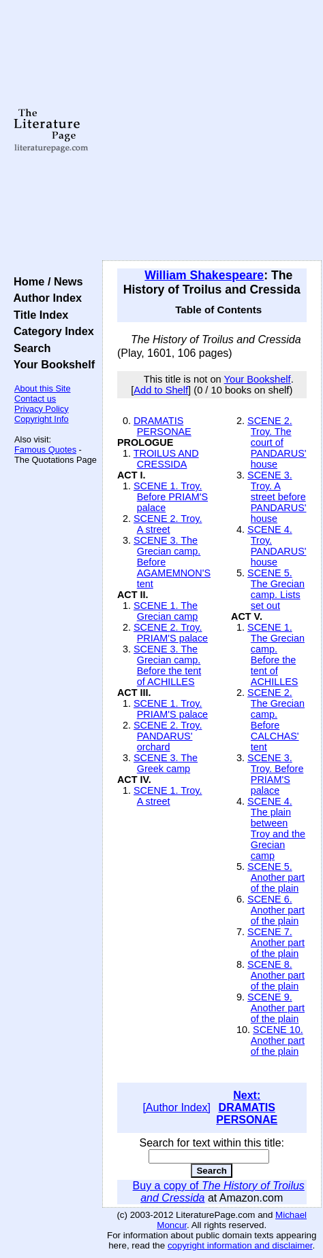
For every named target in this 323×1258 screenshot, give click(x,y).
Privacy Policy (41, 409)
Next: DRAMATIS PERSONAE (246, 1107)
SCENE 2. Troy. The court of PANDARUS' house (276, 442)
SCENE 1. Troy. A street (168, 796)
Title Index (37, 315)
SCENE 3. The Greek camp (166, 763)
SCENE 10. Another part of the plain (278, 1040)
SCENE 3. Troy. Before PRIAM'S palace (275, 774)
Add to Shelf (161, 390)
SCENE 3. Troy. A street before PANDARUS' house (276, 497)
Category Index (50, 331)
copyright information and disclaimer (240, 1245)
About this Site (42, 388)
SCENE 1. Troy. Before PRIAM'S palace (171, 497)
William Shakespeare (204, 275)
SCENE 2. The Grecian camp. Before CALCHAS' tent (276, 719)
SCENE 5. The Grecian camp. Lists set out (276, 589)
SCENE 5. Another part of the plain (276, 877)
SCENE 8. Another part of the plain (276, 975)
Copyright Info (41, 419)
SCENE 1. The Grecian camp (166, 611)
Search (28, 348)
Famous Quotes (45, 449)
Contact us (35, 399)
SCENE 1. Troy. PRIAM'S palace (171, 709)
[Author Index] (176, 1107)
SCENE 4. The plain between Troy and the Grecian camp (276, 828)
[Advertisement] (136, 130)
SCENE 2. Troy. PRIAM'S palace (171, 633)
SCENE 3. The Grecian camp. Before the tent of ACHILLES (167, 665)
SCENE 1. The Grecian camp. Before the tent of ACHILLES (276, 654)
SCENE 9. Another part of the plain (276, 1008)
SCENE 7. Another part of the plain (276, 942)
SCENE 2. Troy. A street (168, 524)
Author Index (44, 298)
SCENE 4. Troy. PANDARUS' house (276, 545)
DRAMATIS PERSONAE (162, 426)
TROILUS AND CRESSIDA (166, 459)
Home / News (45, 281)
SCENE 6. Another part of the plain (276, 910)
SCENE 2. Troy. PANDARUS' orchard (168, 736)
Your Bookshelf (51, 364)
